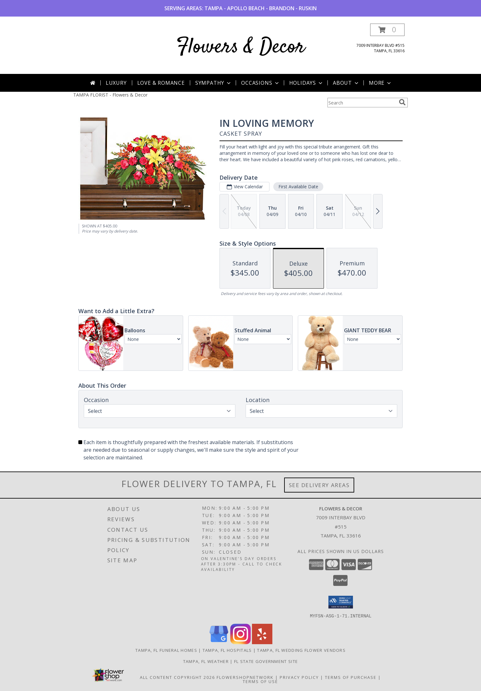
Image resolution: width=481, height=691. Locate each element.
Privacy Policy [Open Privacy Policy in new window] (299, 677)
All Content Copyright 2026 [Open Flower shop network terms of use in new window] (177, 677)
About (346, 82)
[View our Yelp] (262, 642)
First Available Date (298, 187)
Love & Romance (161, 82)
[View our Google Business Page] (219, 642)
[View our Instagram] (240, 642)
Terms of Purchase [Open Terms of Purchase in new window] (351, 677)
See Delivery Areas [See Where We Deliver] (319, 485)
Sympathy (213, 82)
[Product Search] (362, 102)
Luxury (116, 82)
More (380, 82)
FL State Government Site (266, 661)
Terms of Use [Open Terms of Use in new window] (260, 681)
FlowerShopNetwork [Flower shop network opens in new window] (245, 677)
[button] (387, 30)
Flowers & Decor (240, 47)
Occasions (260, 82)
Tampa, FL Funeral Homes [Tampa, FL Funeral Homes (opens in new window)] (166, 650)
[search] (402, 102)
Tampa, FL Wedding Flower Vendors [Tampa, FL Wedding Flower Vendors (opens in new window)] (301, 650)
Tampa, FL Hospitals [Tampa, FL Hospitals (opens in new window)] (227, 650)
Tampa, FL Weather (206, 661)
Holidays (306, 82)
